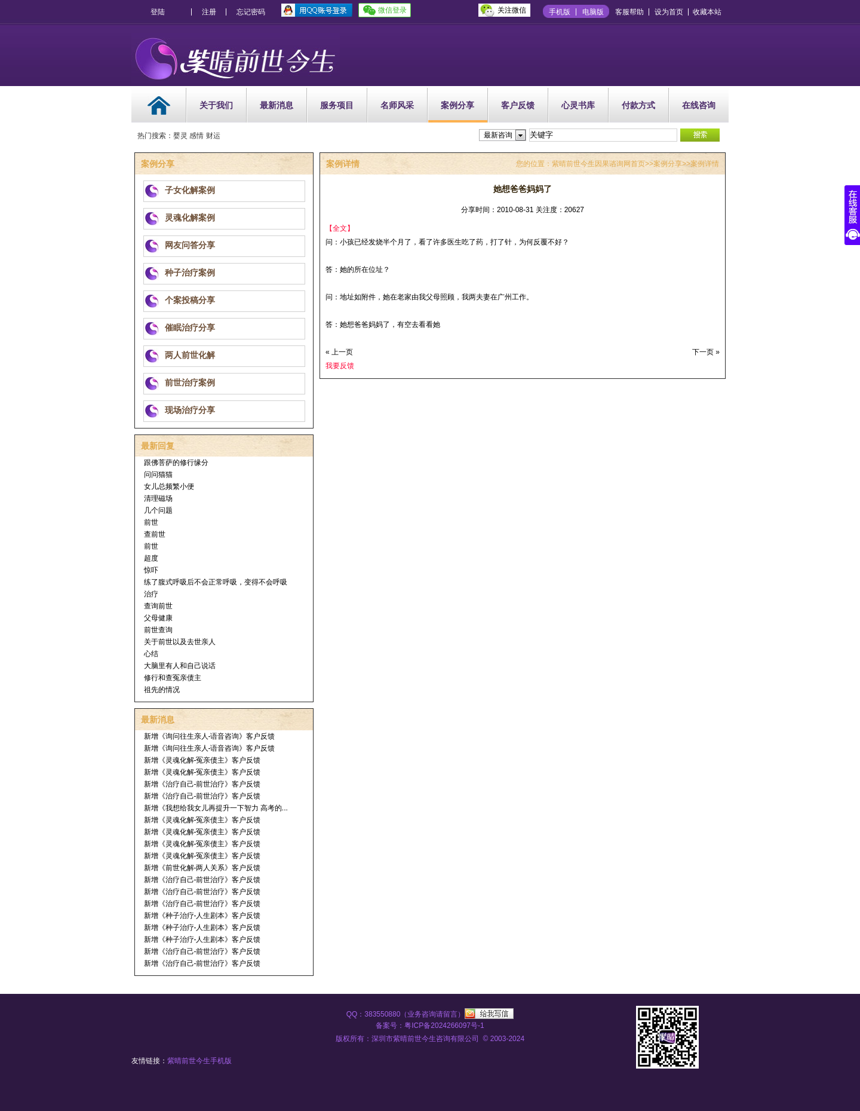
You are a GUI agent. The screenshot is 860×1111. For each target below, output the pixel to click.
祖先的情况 (162, 689)
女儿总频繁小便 (169, 486)
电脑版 (593, 12)
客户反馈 (518, 105)
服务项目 (337, 105)
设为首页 (669, 12)
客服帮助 (629, 12)
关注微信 (511, 10)
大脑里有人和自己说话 (180, 666)
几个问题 (158, 510)
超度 (151, 558)
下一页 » (706, 352)
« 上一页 (339, 352)
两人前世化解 (190, 355)
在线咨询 (698, 105)
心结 (151, 654)
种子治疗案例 (190, 272)
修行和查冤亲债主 (172, 678)
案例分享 (457, 105)
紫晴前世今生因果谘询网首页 (598, 164)
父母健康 (158, 618)
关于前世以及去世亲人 (180, 642)
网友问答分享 (190, 245)
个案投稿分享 (190, 300)
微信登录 (392, 10)
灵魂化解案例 (190, 217)
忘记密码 (250, 12)
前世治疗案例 (190, 382)
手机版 (559, 12)
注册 (209, 12)
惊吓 (151, 570)
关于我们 (216, 105)
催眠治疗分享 (190, 327)
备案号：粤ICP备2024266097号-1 (430, 1025)
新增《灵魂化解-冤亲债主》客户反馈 (202, 760)
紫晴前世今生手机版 (199, 1061)
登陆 (157, 12)
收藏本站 (707, 12)
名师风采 (397, 105)
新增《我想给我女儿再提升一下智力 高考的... (216, 808)
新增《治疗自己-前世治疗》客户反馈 (202, 784)
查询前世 (158, 606)
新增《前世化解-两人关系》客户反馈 (202, 868)
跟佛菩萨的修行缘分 (176, 462)
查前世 (154, 534)
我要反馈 (339, 366)
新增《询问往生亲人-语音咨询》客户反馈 (209, 736)
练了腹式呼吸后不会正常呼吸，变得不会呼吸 (215, 582)
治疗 (151, 594)
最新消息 (276, 105)
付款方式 (638, 105)
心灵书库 (578, 105)
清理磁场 (158, 498)
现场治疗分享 (190, 410)
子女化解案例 (190, 190)
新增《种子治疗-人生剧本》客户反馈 (202, 915)
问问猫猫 (158, 474)
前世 (151, 522)
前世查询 (158, 630)
